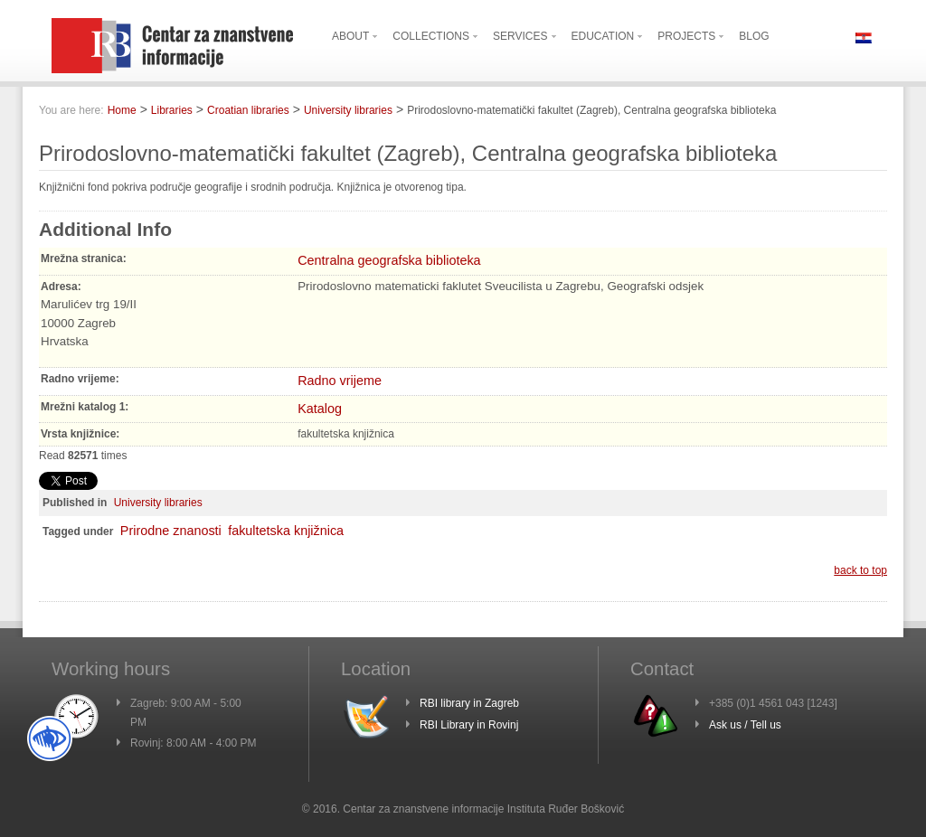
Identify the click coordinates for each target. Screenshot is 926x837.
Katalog (320, 408)
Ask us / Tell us (745, 725)
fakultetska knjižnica (286, 530)
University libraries (348, 110)
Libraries (172, 110)
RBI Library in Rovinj (469, 725)
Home (122, 110)
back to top (860, 570)
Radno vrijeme (340, 380)
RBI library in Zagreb (469, 703)
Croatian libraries (248, 110)
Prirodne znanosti (171, 530)
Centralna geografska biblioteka (389, 260)
